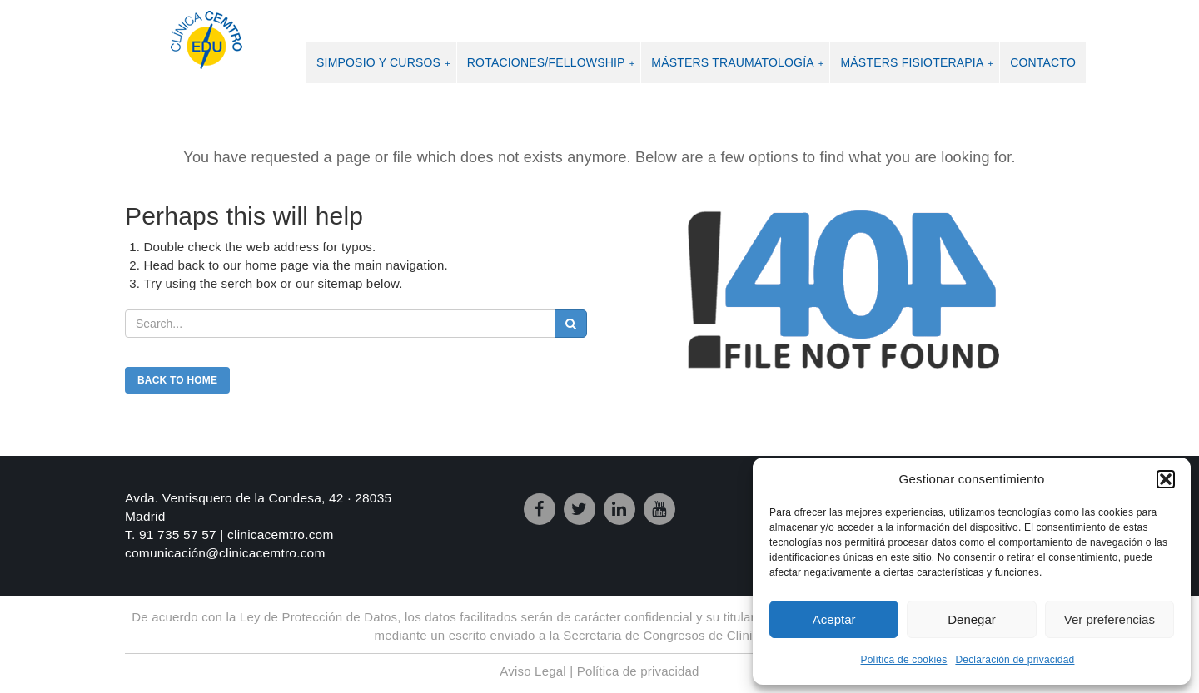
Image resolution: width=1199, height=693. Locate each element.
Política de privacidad (638, 671)
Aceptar (834, 619)
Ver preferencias (1109, 619)
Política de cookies (904, 660)
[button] (1165, 479)
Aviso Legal (532, 671)
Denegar (972, 619)
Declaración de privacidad (1014, 660)
